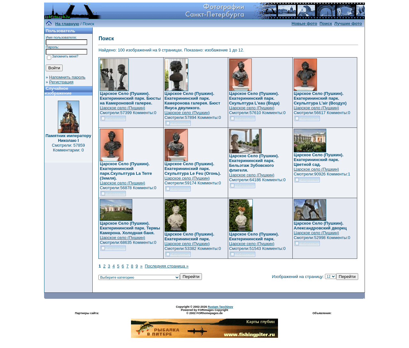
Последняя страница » (167, 266)
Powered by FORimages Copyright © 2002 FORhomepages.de (204, 311)
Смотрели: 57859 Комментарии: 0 (68, 147)
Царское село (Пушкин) (122, 107)
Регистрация (61, 82)
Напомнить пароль (67, 77)
